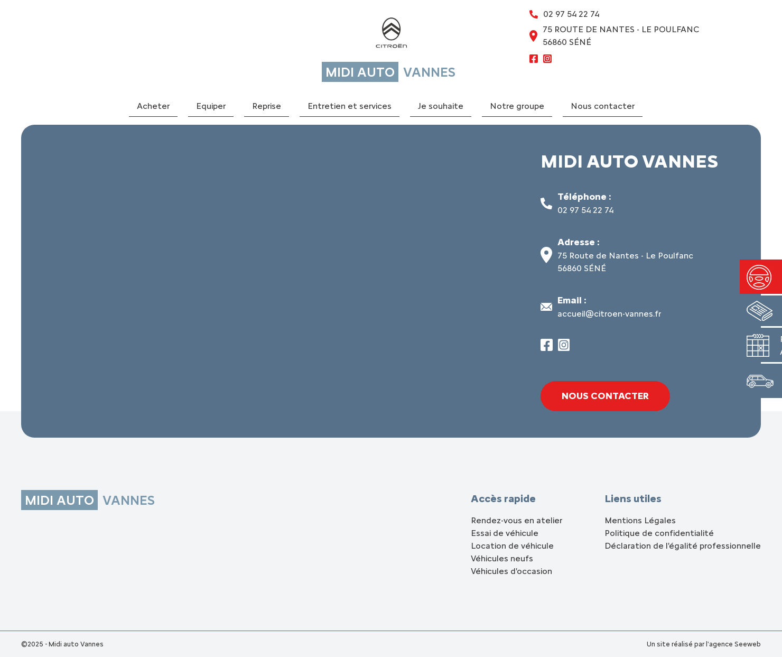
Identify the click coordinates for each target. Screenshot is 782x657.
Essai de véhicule (504, 533)
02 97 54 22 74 (585, 210)
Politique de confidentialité (659, 533)
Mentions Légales (640, 520)
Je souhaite (440, 106)
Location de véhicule (512, 546)
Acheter (153, 106)
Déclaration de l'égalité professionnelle (682, 546)
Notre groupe (517, 106)
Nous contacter (603, 106)
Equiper (211, 106)
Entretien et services (350, 106)
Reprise (266, 106)
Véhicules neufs (502, 558)
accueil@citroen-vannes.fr (609, 314)
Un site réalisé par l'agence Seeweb (704, 644)
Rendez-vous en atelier (516, 520)
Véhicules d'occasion (511, 571)
